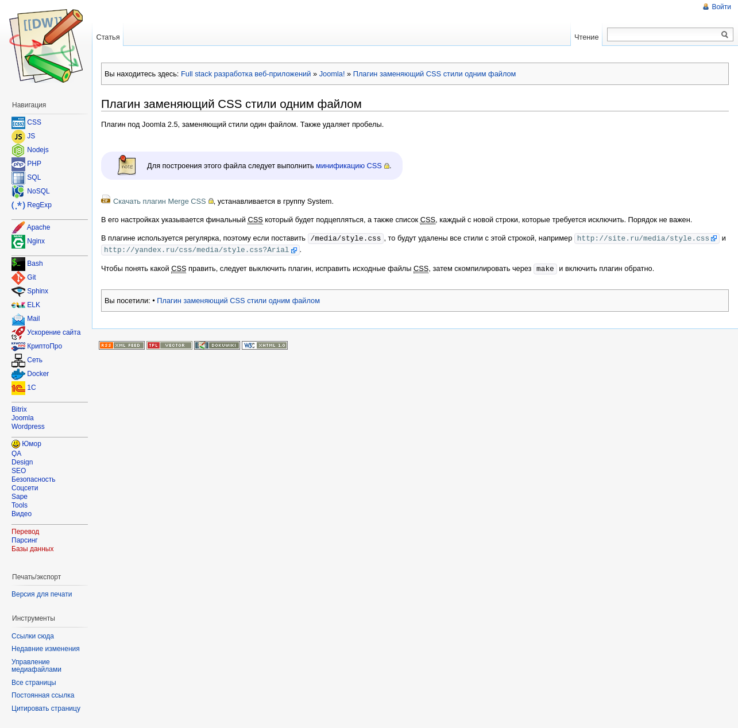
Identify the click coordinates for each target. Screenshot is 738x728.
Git (31, 278)
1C (31, 388)
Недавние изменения (45, 649)
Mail (33, 319)
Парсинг (24, 540)
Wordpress (28, 427)
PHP (34, 164)
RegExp (39, 205)
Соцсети (24, 488)
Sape (19, 497)
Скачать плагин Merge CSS (159, 201)
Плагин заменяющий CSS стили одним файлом (434, 73)
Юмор (31, 444)
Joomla (22, 418)
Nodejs (37, 150)
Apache (39, 227)
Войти (721, 7)
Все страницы (33, 683)
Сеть (34, 361)
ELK (33, 305)
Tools (19, 505)
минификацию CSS (349, 165)
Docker (38, 374)
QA (16, 454)
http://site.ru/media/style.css (643, 238)
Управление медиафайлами (36, 666)
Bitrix (19, 409)
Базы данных (32, 549)
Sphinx (37, 292)
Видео (21, 514)
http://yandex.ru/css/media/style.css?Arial (196, 248)
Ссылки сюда (32, 636)
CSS (34, 122)
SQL (34, 177)
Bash (34, 264)
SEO (18, 471)
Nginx (36, 241)
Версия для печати (41, 594)
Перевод (25, 532)
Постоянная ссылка (42, 695)
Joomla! (332, 73)
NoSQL (38, 191)
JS (31, 136)
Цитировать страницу (45, 708)
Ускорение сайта (53, 333)
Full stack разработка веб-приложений (246, 73)
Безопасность (33, 479)
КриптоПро (44, 347)
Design (22, 462)
